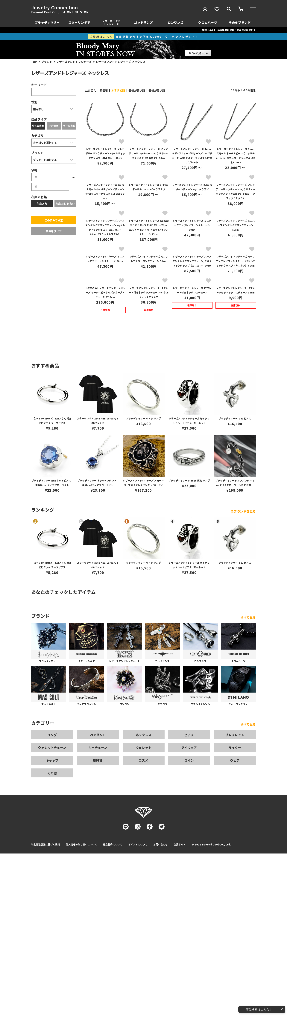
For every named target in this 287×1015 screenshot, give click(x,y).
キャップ (52, 760)
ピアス (189, 735)
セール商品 (69, 125)
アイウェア (189, 747)
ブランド (46, 62)
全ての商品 (38, 125)
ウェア (234, 760)
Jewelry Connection (54, 7)
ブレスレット (234, 735)
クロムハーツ (207, 22)
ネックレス (143, 735)
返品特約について (112, 844)
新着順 (104, 90)
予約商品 (53, 125)
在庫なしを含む (65, 203)
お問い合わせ (160, 844)
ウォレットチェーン (52, 747)
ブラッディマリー (47, 22)
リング (52, 735)
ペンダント (98, 735)
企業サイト (180, 844)
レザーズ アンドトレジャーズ (111, 22)
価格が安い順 (136, 90)
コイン (189, 760)
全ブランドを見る (243, 511)
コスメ (143, 760)
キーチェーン (98, 747)
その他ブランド (240, 22)
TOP (34, 62)
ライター (235, 747)
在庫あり (42, 203)
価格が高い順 (156, 90)
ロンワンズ (175, 22)
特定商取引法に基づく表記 (45, 844)
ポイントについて (137, 844)
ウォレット (143, 747)
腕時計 (97, 760)
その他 (52, 773)
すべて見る (248, 617)
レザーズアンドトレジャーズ (74, 62)
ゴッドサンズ (143, 22)
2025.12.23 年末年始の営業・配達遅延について (229, 29)
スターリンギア (79, 22)
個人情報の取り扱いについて (81, 844)
